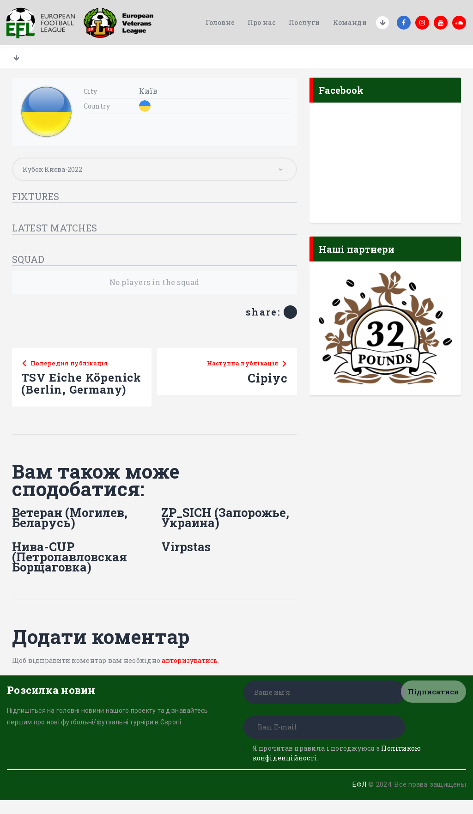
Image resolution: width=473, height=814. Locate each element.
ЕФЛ (359, 798)
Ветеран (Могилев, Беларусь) (70, 531)
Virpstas (186, 560)
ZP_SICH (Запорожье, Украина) (226, 531)
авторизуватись (190, 674)
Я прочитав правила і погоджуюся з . (337, 767)
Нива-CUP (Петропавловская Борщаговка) (70, 570)
